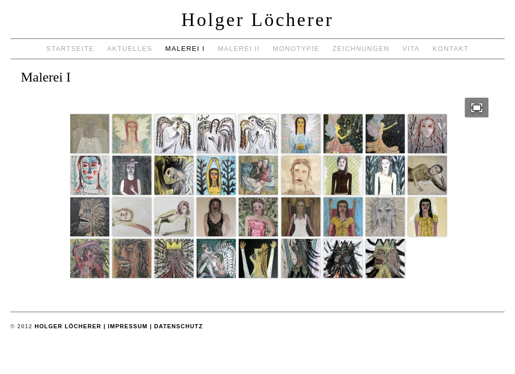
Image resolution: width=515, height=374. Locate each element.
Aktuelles (129, 48)
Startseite (70, 48)
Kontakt (451, 48)
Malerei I (185, 48)
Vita (411, 48)
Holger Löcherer (258, 19)
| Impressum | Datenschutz (152, 326)
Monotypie (296, 48)
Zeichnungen (361, 48)
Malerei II (238, 48)
